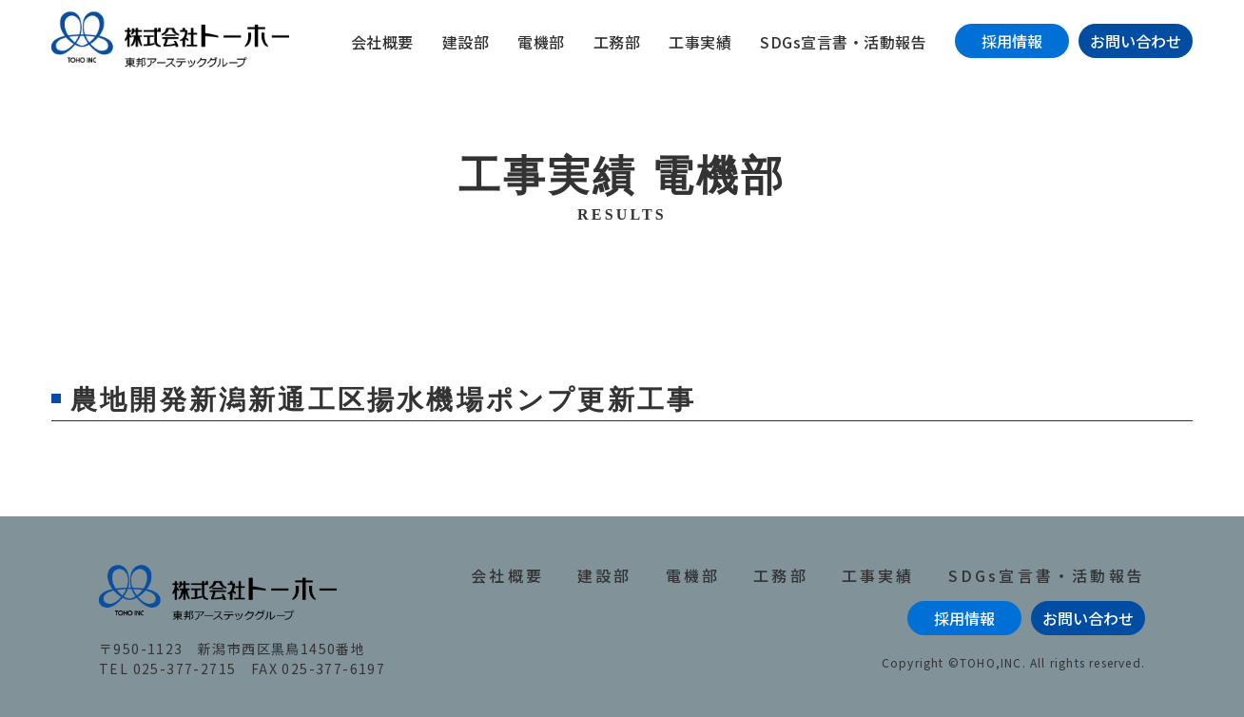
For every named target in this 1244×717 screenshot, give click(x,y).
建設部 (466, 41)
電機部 (541, 41)
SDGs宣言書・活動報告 (843, 41)
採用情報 (1012, 40)
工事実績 (700, 41)
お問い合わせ (1135, 40)
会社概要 (382, 41)
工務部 (617, 41)
